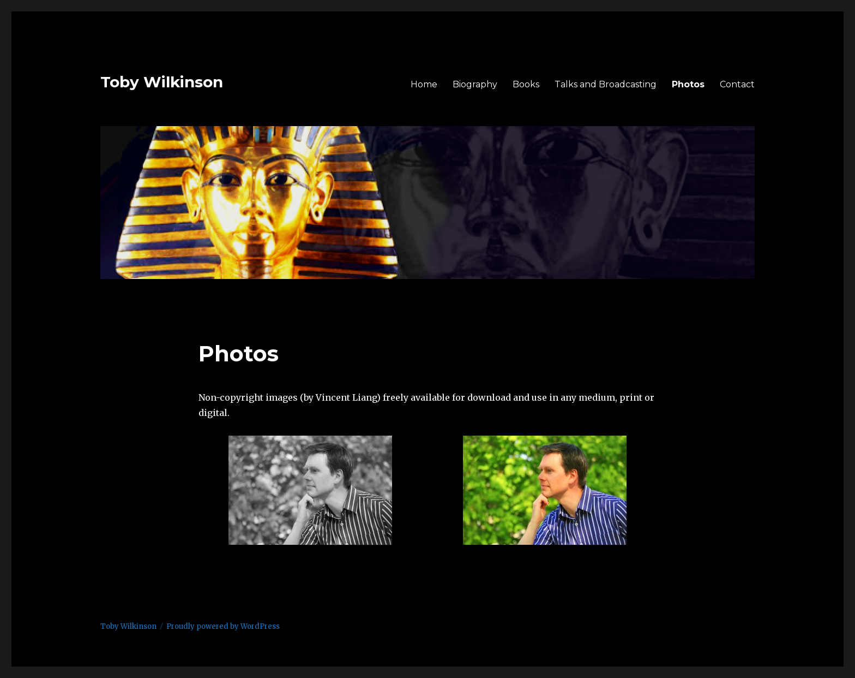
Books (526, 84)
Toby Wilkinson (161, 82)
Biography (475, 84)
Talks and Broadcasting (606, 84)
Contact (737, 84)
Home (424, 84)
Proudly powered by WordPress (223, 626)
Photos (688, 84)
